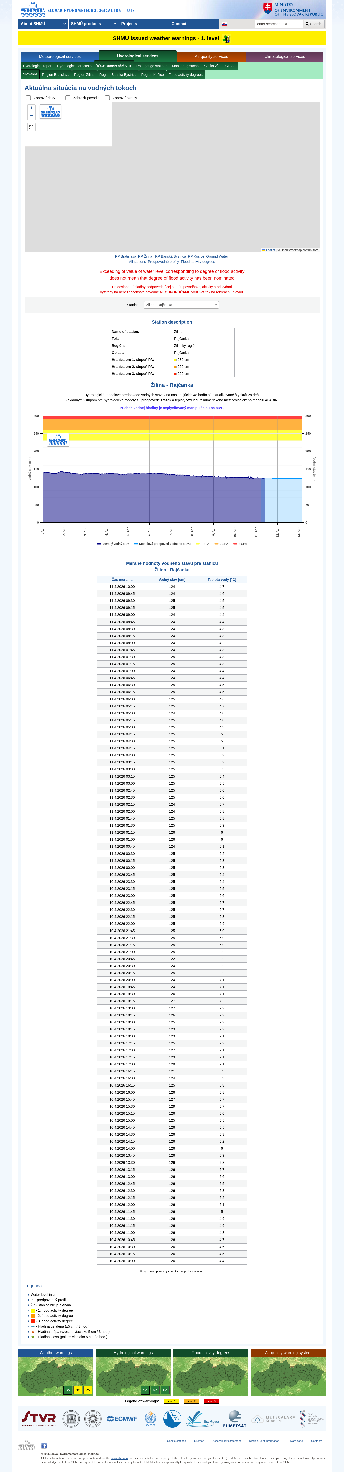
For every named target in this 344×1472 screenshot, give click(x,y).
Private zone (295, 1440)
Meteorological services (60, 56)
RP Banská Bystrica (170, 256)
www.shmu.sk (119, 1458)
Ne (77, 1390)
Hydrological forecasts (74, 66)
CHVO (230, 66)
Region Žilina (84, 75)
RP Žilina (145, 256)
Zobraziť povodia (86, 98)
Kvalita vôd (211, 66)
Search (315, 24)
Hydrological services (137, 56)
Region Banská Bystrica (118, 75)
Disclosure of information (264, 1440)
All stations (137, 262)
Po (87, 1390)
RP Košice (196, 256)
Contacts (316, 1440)
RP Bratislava (125, 256)
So (67, 1390)
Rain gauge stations (151, 66)
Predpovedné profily (163, 262)
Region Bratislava (55, 75)
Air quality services (211, 56)
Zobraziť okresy (125, 98)
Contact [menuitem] (179, 24)
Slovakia (30, 74)
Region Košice (152, 75)
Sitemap (199, 1440)
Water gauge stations (114, 65)
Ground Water (217, 256)
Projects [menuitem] (129, 24)
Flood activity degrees (186, 75)
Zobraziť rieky (44, 98)
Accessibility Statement (227, 1440)
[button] (31, 108)
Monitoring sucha (185, 66)
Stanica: (133, 305)
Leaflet (268, 250)
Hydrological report (38, 66)
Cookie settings (176, 1440)
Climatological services (284, 56)
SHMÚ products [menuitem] (86, 24)
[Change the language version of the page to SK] (224, 24)
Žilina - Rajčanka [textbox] (159, 305)
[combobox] (181, 305)
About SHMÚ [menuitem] (33, 24)
